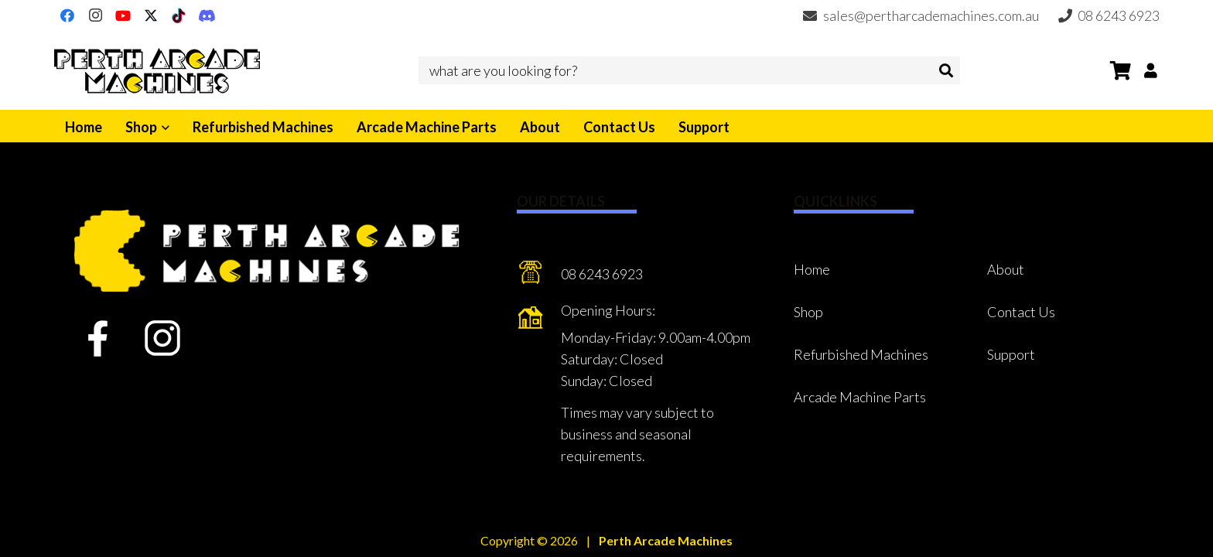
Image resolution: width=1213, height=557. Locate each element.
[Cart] (1120, 70)
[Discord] (206, 15)
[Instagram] (95, 15)
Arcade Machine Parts (860, 396)
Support (1011, 354)
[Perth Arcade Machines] (157, 70)
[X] (151, 15)
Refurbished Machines (861, 354)
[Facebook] (67, 15)
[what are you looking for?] (689, 70)
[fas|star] (97, 338)
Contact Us (1021, 311)
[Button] (1151, 70)
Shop (808, 311)
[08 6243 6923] (539, 275)
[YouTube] (123, 15)
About (1005, 269)
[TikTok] (179, 15)
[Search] (946, 70)
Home (812, 269)
